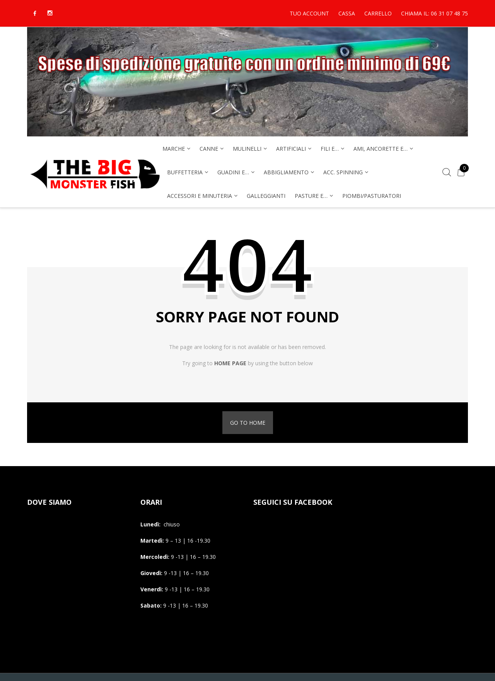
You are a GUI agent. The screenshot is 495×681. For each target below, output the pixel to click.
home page (230, 363)
